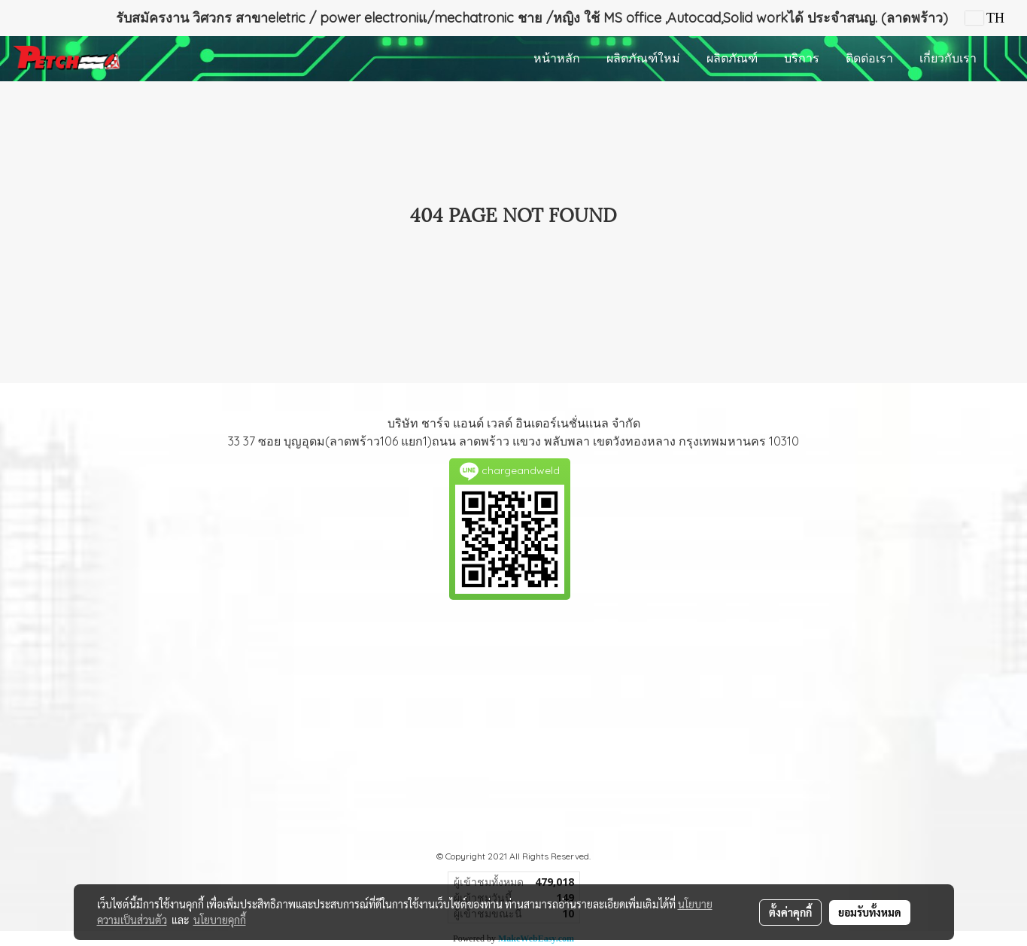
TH (984, 18)
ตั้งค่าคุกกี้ (790, 912)
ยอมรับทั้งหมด (869, 912)
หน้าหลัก (556, 58)
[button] (1004, 59)
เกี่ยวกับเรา (948, 58)
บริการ (801, 58)
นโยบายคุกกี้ (219, 919)
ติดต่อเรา (869, 58)
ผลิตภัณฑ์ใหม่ (643, 58)
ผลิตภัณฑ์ (732, 58)
